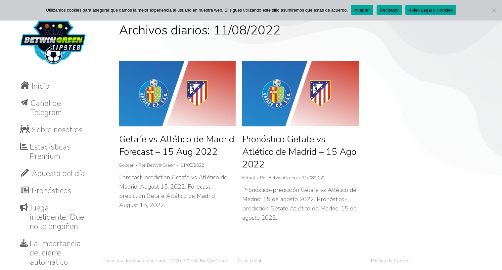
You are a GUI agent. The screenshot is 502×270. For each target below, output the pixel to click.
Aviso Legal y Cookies (431, 10)
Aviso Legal (249, 261)
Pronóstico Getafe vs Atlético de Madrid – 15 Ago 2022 (299, 152)
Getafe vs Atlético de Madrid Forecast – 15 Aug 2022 (176, 145)
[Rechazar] (493, 10)
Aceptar (362, 10)
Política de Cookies (391, 261)
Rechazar (389, 10)
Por (157, 165)
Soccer (126, 165)
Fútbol (248, 178)
